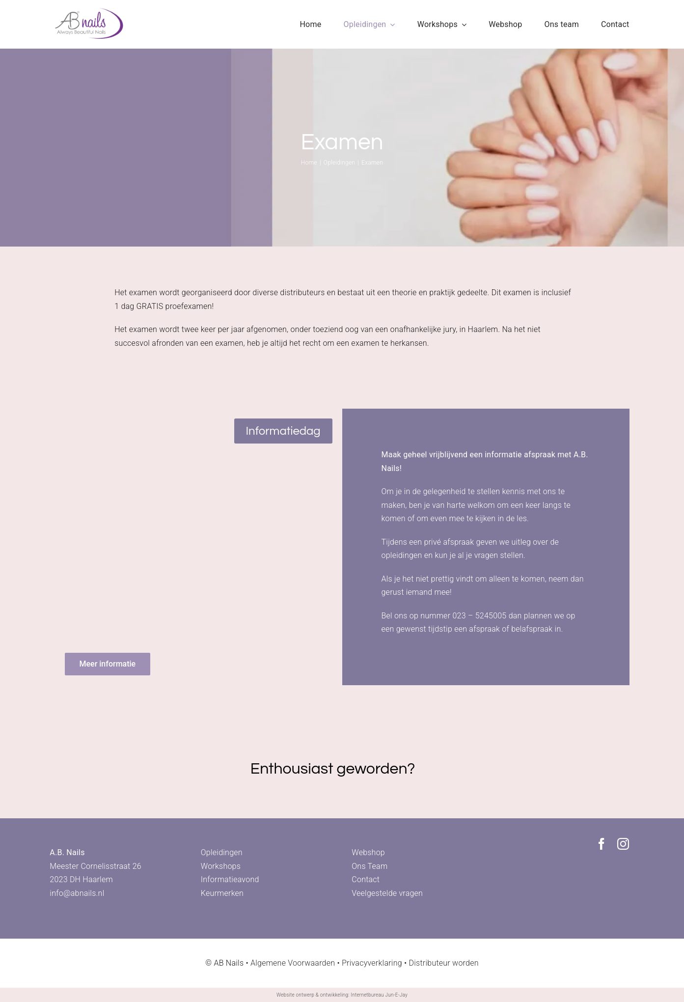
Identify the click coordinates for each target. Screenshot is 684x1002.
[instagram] (623, 844)
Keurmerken (222, 893)
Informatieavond (230, 879)
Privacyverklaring (372, 963)
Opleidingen (222, 852)
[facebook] (601, 844)
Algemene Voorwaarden (292, 963)
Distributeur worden (444, 963)
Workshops (221, 866)
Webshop (368, 852)
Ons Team (369, 866)
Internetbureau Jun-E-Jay (379, 995)
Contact (366, 879)
